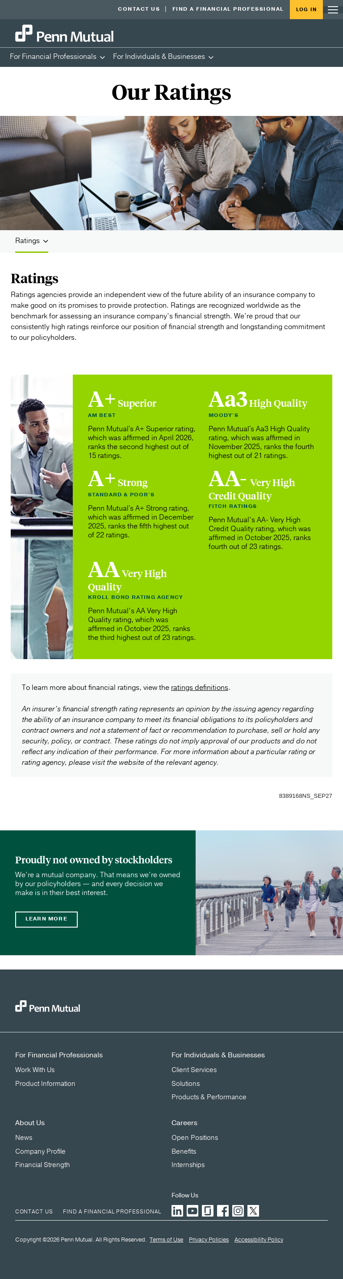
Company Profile (40, 1151)
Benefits (184, 1151)
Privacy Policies (209, 1240)
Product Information (45, 1083)
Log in (306, 9)
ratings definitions (199, 688)
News (23, 1137)
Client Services (194, 1069)
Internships (188, 1164)
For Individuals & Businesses (159, 56)
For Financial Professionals (53, 56)
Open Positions (195, 1137)
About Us (30, 1122)
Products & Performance (209, 1097)
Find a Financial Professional (228, 9)
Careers (184, 1122)
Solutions (186, 1083)
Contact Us (139, 9)
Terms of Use (166, 1240)
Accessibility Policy (258, 1240)
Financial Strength (42, 1164)
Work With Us (34, 1069)
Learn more (46, 919)
